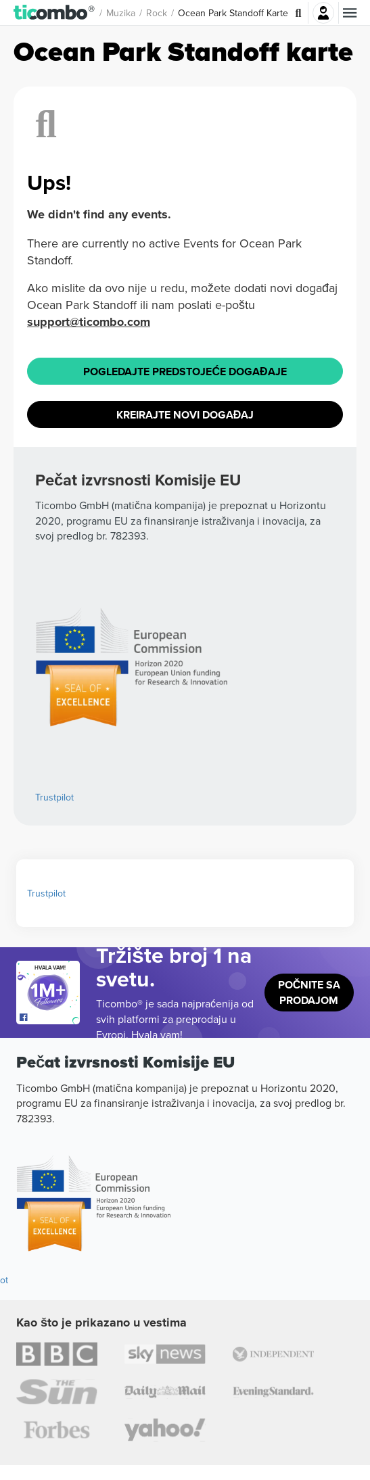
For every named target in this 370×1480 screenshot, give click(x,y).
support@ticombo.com (88, 322)
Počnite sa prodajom (309, 992)
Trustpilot (54, 797)
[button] (54, 13)
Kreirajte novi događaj (185, 415)
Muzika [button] (120, 13)
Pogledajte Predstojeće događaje (184, 371)
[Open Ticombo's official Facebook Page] (50, 1017)
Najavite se (323, 13)
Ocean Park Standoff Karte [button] (233, 13)
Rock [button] (156, 13)
